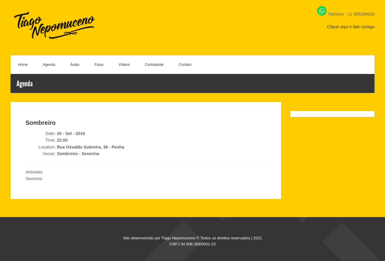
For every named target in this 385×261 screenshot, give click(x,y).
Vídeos (124, 65)
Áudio (74, 65)
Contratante (154, 65)
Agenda (49, 65)
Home (23, 65)
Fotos (98, 65)
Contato (185, 65)
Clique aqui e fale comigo (350, 26)
